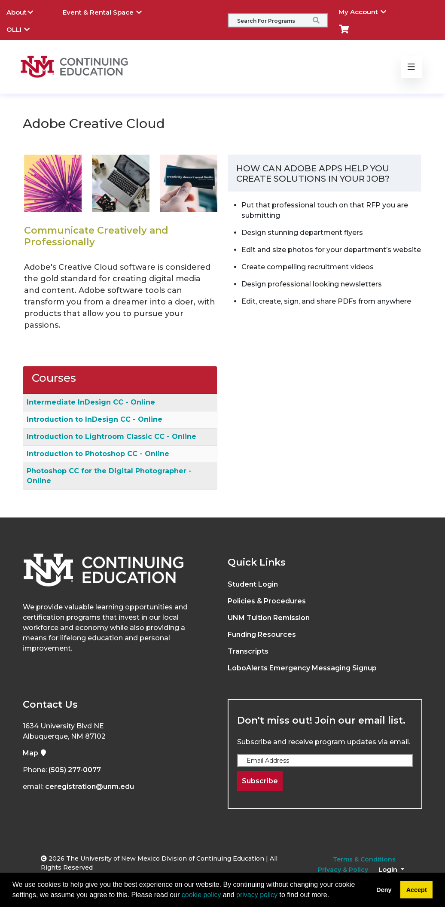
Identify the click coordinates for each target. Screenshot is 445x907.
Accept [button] (416, 889)
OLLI (24, 28)
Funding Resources (262, 634)
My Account (368, 10)
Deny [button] (383, 889)
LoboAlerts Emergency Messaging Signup (302, 668)
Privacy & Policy (343, 870)
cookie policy (201, 894)
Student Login (253, 584)
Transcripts (248, 651)
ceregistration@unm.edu (89, 786)
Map (35, 753)
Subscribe (260, 781)
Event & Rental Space (109, 11)
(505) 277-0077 (75, 770)
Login (388, 869)
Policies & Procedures (267, 601)
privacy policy (256, 894)
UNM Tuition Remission (269, 618)
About (26, 11)
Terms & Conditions (364, 859)
